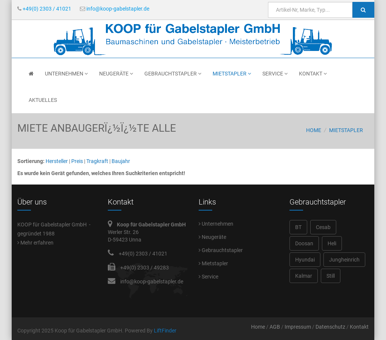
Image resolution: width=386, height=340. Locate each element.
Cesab (323, 227)
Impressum (298, 327)
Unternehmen (66, 74)
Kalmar (303, 276)
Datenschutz (330, 327)
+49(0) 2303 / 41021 (44, 9)
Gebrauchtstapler (172, 74)
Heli (332, 243)
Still (330, 276)
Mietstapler (232, 74)
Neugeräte (116, 74)
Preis (77, 161)
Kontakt (313, 74)
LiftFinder (165, 331)
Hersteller (57, 161)
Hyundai (305, 260)
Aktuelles (43, 100)
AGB (275, 327)
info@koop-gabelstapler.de (114, 9)
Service (275, 74)
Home (313, 130)
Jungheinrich (344, 260)
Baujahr (121, 161)
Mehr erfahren (35, 243)
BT (298, 227)
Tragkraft (97, 161)
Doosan (304, 243)
